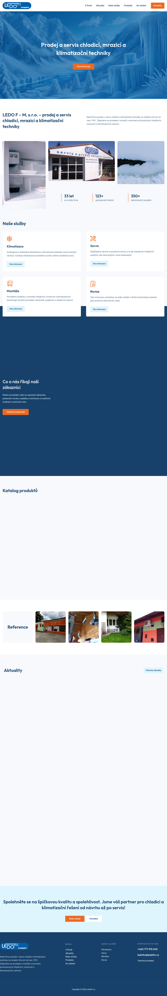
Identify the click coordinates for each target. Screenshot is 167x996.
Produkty (128, 5)
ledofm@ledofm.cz (148, 954)
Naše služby (114, 5)
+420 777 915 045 (148, 949)
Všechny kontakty (146, 960)
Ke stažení (141, 5)
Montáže (106, 956)
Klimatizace (107, 949)
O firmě (88, 5)
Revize (105, 960)
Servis (104, 953)
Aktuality (100, 5)
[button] (157, 6)
